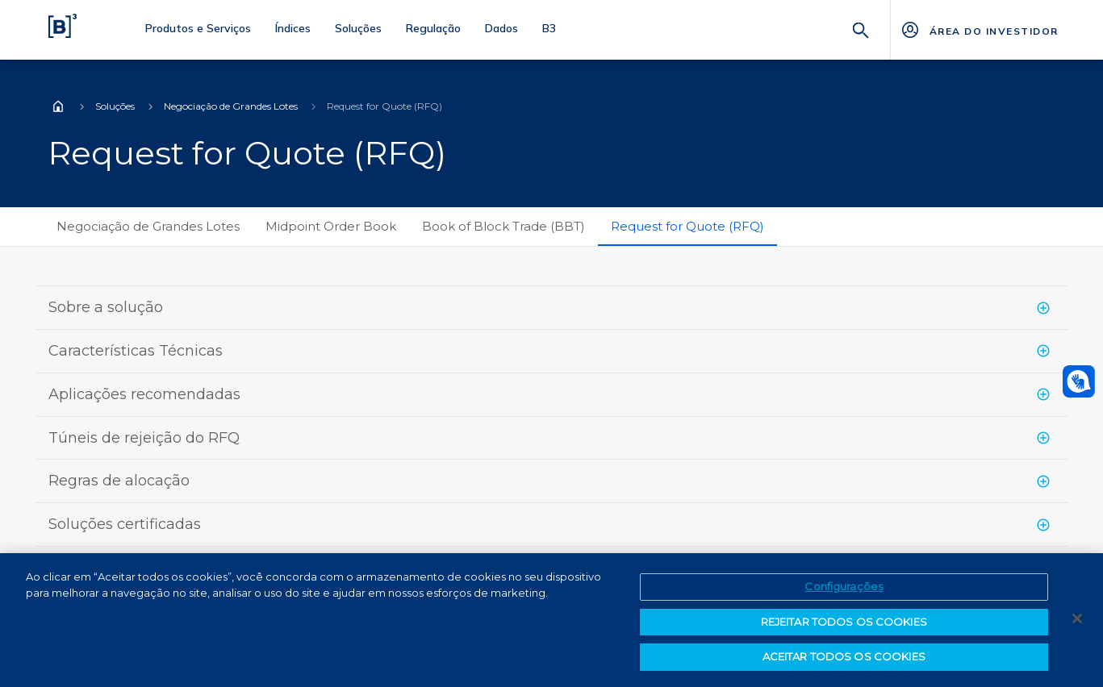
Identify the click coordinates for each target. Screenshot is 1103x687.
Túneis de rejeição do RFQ (144, 438)
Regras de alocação (119, 480)
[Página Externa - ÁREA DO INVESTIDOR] (979, 30)
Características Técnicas (135, 351)
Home (58, 106)
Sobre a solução (105, 307)
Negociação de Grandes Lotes (231, 106)
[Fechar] (1077, 618)
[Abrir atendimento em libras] (1079, 381)
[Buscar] (861, 28)
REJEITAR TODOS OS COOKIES (844, 621)
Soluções (115, 106)
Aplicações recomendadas (144, 394)
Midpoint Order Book (330, 226)
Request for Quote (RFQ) (687, 226)
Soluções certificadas (124, 524)
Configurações (843, 586)
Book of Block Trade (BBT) (503, 226)
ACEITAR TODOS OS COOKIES (843, 656)
